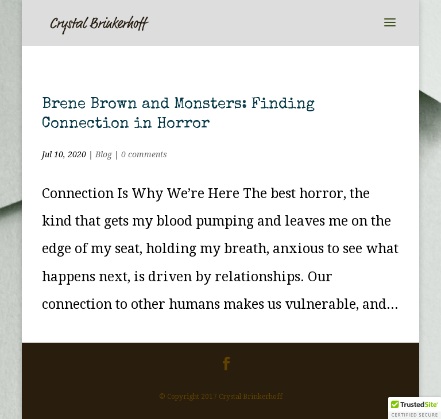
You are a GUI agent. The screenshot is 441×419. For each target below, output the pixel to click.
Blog (103, 154)
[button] (414, 408)
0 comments (144, 154)
